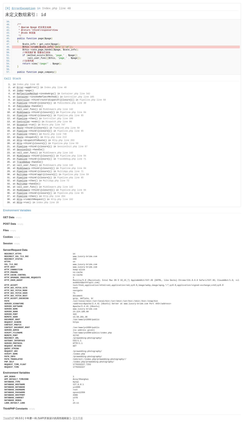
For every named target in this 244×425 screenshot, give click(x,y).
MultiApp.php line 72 (56, 180)
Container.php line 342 (75, 93)
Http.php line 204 (54, 196)
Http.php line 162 (62, 199)
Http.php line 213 (55, 137)
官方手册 (78, 418)
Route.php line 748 (54, 134)
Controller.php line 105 (79, 97)
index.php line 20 (47, 202)
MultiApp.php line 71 (70, 171)
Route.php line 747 (53, 125)
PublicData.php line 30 (71, 103)
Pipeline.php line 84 (73, 112)
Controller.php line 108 (58, 118)
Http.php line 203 (63, 140)
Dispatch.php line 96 (59, 121)
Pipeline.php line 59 (93, 100)
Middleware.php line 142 (58, 109)
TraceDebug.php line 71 (71, 159)
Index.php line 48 (56, 8)
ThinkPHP (8, 418)
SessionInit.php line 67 (72, 146)
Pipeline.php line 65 (70, 115)
